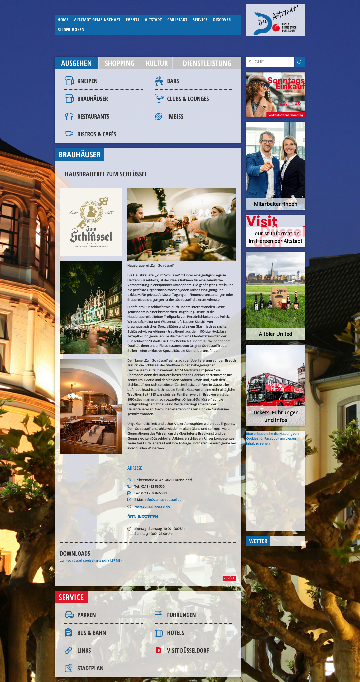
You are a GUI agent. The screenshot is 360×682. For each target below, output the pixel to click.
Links (84, 650)
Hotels (175, 632)
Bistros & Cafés (97, 134)
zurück (229, 578)
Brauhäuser (93, 98)
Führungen (181, 615)
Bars (173, 81)
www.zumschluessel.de (152, 506)
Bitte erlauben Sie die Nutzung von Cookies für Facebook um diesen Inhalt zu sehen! (272, 438)
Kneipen (88, 81)
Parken (87, 615)
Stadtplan (91, 668)
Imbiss (175, 116)
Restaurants (93, 116)
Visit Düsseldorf (188, 650)
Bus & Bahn (92, 632)
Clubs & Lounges (188, 98)
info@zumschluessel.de (163, 499)
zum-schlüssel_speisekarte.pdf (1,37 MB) (91, 560)
